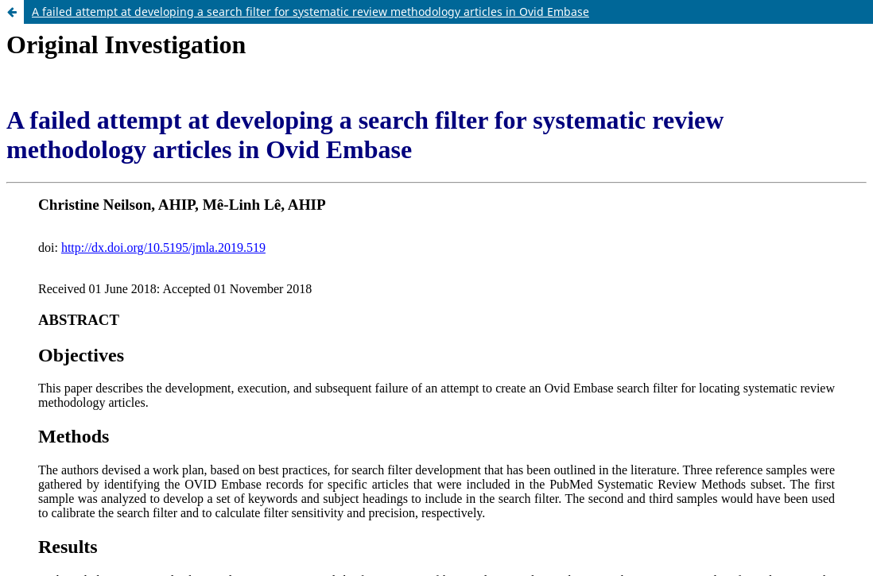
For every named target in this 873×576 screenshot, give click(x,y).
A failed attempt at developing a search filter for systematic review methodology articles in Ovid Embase (310, 11)
